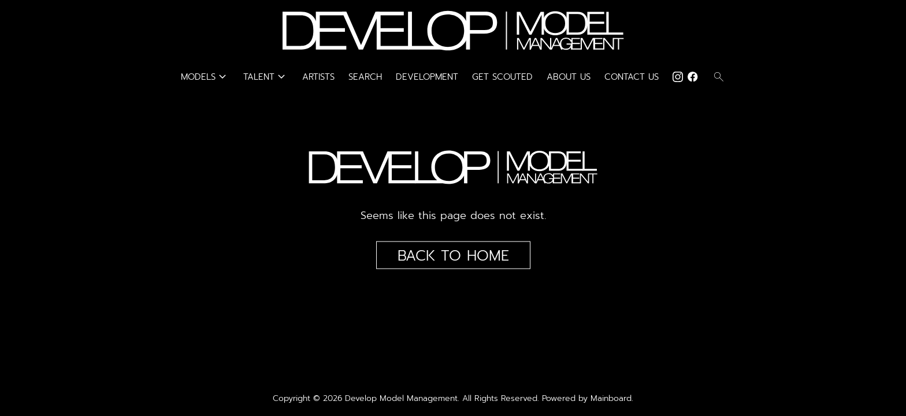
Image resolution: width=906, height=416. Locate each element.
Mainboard (611, 398)
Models (205, 77)
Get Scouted (502, 76)
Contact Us (631, 76)
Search (365, 76)
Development (427, 76)
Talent (265, 77)
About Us (569, 76)
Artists (318, 76)
